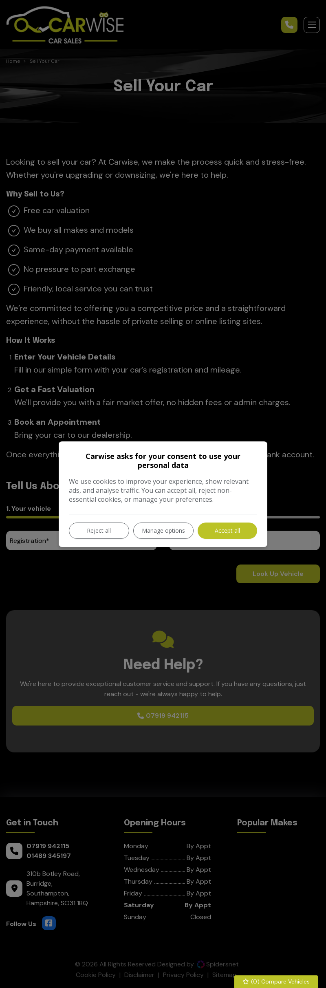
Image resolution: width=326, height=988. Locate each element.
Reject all (99, 530)
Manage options (163, 530)
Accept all (227, 530)
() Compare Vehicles (276, 981)
